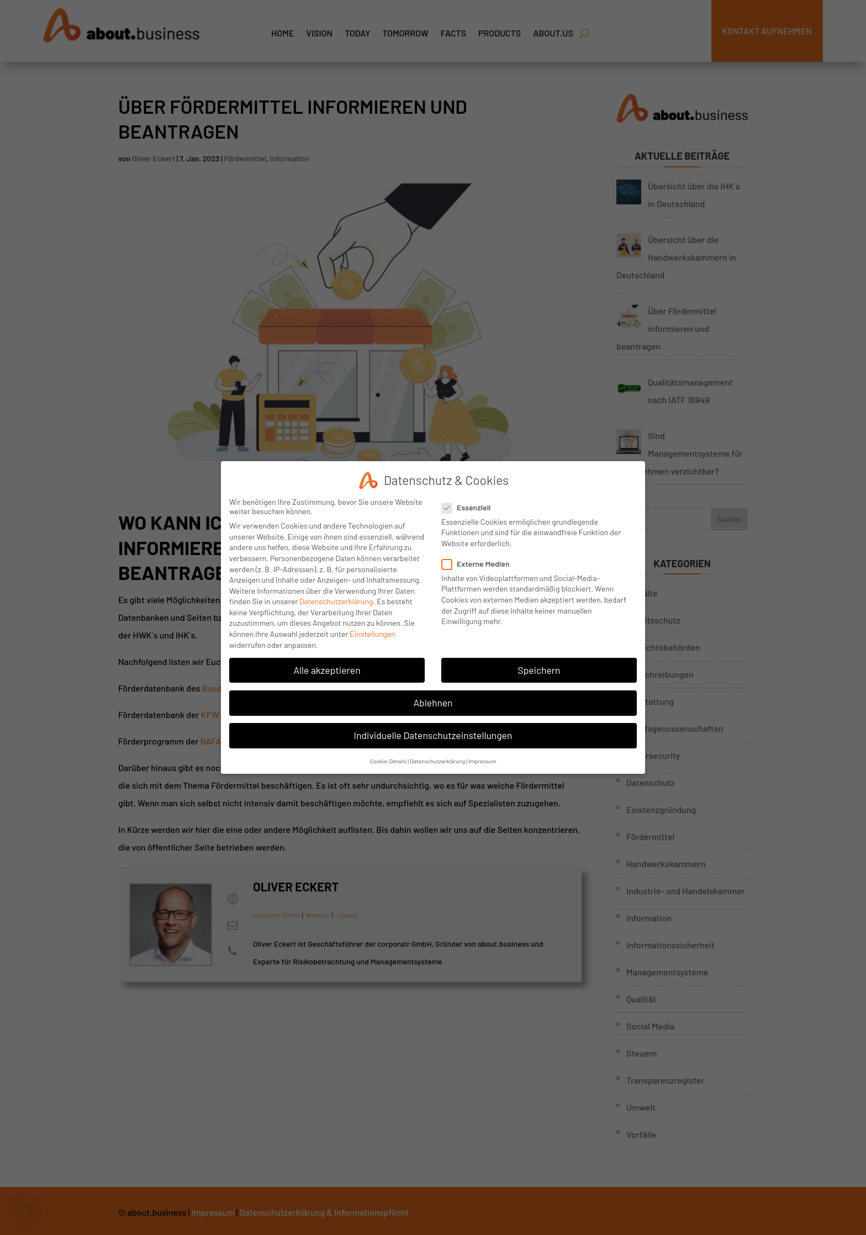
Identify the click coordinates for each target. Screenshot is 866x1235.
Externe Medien (480, 562)
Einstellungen (372, 632)
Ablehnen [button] (432, 701)
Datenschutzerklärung (336, 600)
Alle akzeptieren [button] (326, 668)
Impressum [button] (482, 759)
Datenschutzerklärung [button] (437, 759)
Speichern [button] (539, 668)
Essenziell (470, 505)
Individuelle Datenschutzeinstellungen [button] (433, 734)
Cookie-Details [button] (387, 759)
